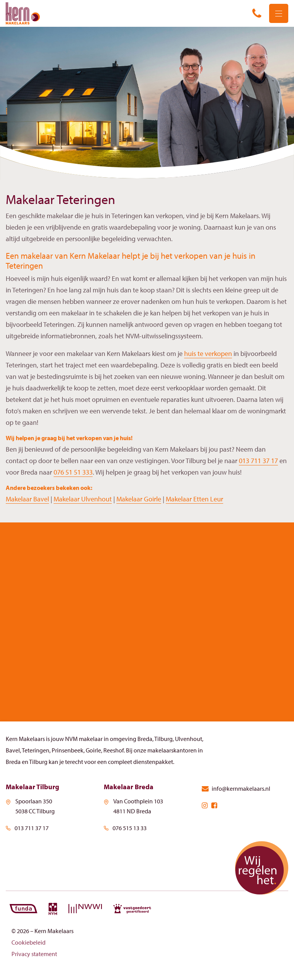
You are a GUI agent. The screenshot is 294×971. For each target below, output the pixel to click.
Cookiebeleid (28, 942)
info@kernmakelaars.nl (236, 788)
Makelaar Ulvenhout (83, 498)
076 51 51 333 (73, 472)
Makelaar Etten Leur (194, 498)
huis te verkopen (208, 353)
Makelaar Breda (129, 786)
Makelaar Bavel (27, 498)
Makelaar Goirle (138, 498)
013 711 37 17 (258, 460)
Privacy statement (34, 954)
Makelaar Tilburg (32, 786)
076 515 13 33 (125, 828)
